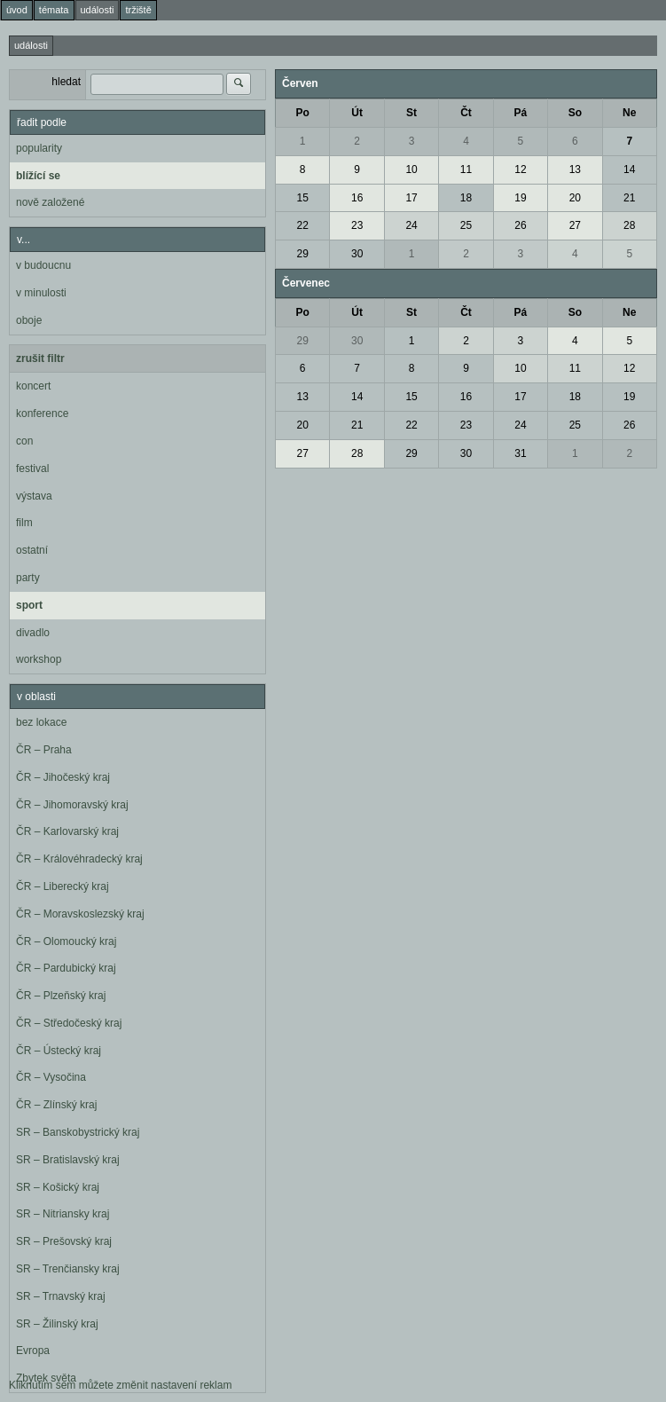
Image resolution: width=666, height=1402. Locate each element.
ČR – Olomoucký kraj (66, 941)
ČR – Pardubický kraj (66, 968)
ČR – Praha (44, 750)
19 (520, 198)
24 (411, 225)
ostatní (32, 550)
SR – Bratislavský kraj (68, 1160)
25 (466, 225)
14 (629, 169)
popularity (39, 148)
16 (357, 198)
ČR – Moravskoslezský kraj (80, 914)
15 (303, 198)
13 (575, 169)
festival (32, 468)
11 (466, 169)
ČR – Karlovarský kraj (67, 831)
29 (303, 254)
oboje (29, 320)
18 (466, 198)
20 (575, 198)
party (28, 577)
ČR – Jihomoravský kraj (72, 805)
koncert (33, 386)
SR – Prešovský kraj (64, 1241)
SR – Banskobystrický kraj (77, 1132)
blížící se (38, 175)
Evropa (33, 1350)
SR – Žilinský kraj (57, 1324)
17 (411, 198)
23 (357, 225)
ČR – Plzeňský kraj (61, 995)
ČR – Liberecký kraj (62, 886)
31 (520, 453)
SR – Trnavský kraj (61, 1296)
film (24, 522)
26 (520, 225)
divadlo (33, 632)
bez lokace (41, 722)
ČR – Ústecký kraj (58, 1050)
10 (411, 169)
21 (629, 198)
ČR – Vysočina (51, 1077)
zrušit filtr (40, 358)
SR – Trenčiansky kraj (68, 1269)
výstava (34, 496)
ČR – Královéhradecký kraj (79, 859)
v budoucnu (43, 265)
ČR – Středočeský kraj (68, 1023)
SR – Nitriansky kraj (62, 1214)
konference (42, 413)
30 (357, 254)
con (24, 441)
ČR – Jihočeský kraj (63, 777)
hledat (66, 81)
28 (629, 225)
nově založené (50, 202)
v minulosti (41, 293)
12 (520, 169)
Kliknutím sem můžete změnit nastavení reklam (120, 1385)
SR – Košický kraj (57, 1187)
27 (575, 225)
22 (303, 225)
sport (29, 605)
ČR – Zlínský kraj (56, 1105)
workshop (38, 659)
